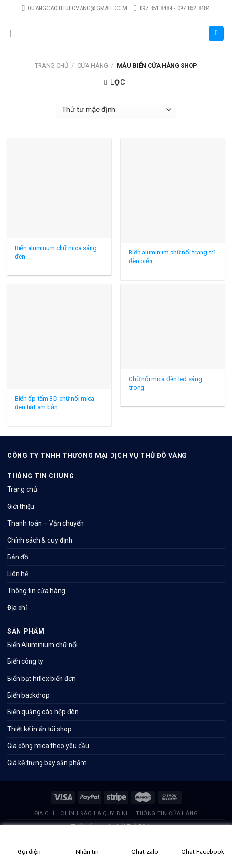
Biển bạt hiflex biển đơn (41, 678)
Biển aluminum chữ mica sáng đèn (56, 252)
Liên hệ (17, 573)
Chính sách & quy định (39, 540)
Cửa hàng (92, 65)
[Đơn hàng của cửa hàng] (116, 110)
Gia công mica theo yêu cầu (48, 746)
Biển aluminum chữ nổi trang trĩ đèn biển (172, 256)
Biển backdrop (28, 695)
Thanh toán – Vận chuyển (45, 523)
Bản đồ (17, 557)
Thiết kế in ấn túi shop (39, 729)
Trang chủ (51, 65)
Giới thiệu (20, 506)
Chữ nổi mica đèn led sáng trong (165, 383)
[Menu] (13, 33)
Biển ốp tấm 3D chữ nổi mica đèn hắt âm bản (54, 403)
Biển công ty (25, 661)
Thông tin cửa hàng (36, 591)
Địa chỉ (17, 607)
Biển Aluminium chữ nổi (42, 644)
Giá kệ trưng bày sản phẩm (47, 763)
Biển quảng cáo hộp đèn (43, 712)
